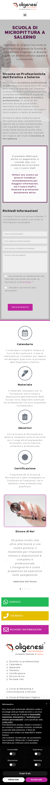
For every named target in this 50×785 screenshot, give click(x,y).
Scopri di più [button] (25, 773)
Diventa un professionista (24, 661)
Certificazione (17, 673)
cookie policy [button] (7, 722)
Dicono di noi (17, 676)
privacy (27, 282)
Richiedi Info (16, 679)
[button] (25, 15)
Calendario (15, 664)
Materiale (14, 667)
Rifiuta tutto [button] (13, 780)
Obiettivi (14, 670)
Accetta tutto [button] (36, 780)
